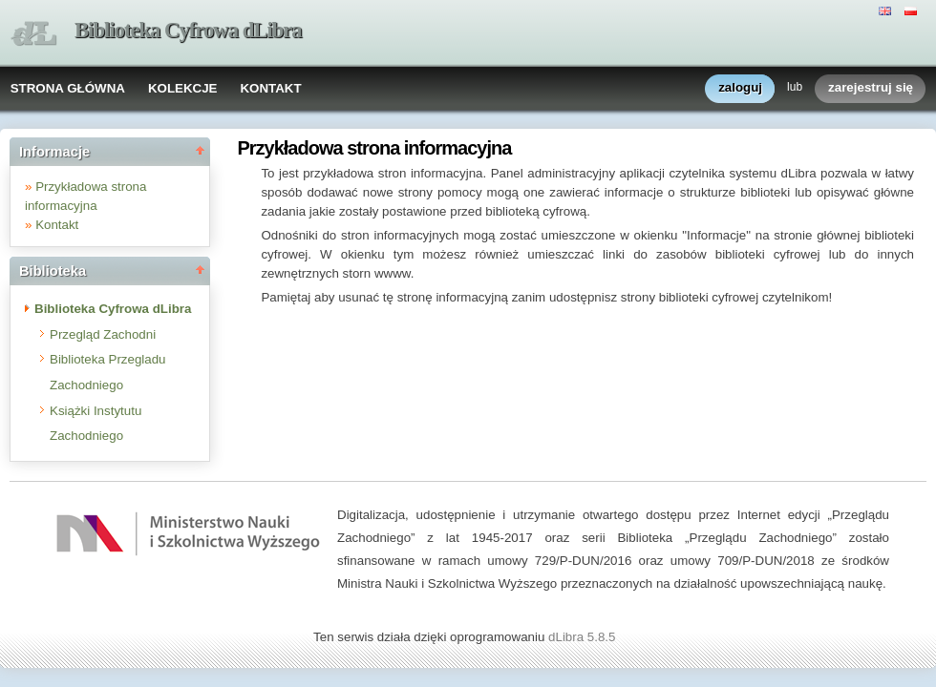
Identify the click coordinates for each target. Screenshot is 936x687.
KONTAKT (270, 88)
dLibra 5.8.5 (583, 637)
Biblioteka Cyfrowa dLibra (188, 30)
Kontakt (56, 225)
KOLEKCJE (183, 88)
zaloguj (740, 88)
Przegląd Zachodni (103, 334)
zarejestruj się (870, 88)
